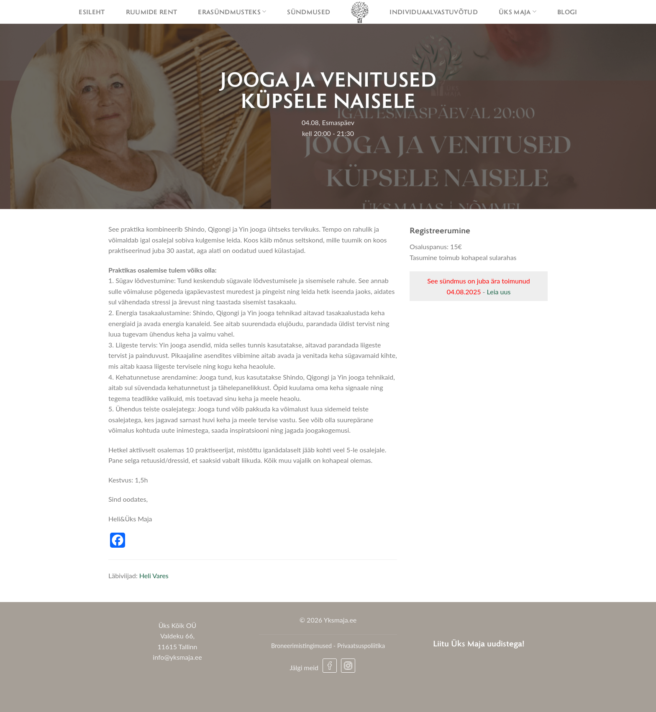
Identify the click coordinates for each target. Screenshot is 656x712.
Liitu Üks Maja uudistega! (479, 643)
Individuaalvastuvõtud (434, 12)
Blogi (567, 12)
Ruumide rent (151, 12)
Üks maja (517, 12)
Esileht (92, 12)
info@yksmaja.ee (177, 657)
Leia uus (499, 292)
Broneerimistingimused (301, 645)
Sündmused (308, 12)
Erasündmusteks (232, 12)
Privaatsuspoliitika (361, 645)
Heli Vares (154, 575)
